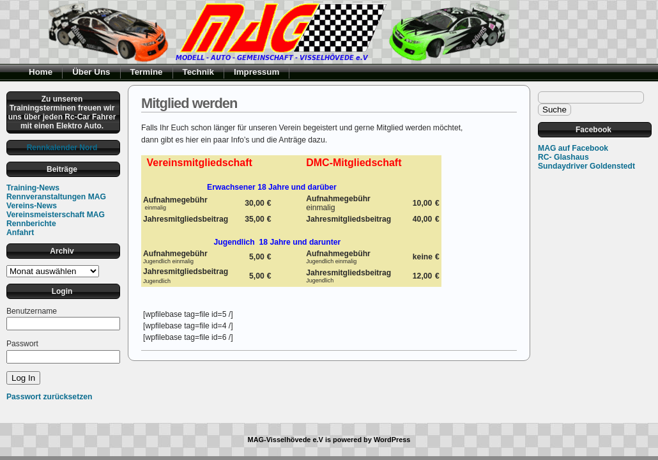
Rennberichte (31, 223)
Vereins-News (31, 205)
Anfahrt (20, 232)
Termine (146, 72)
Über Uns (91, 72)
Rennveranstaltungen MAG (56, 196)
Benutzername (31, 311)
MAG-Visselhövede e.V (285, 439)
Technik (199, 72)
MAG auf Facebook (573, 148)
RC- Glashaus (563, 157)
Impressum (256, 72)
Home (40, 72)
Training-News (32, 187)
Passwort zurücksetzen (49, 396)
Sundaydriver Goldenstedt (586, 166)
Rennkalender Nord (62, 147)
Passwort (22, 343)
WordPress (392, 439)
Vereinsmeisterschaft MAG (55, 214)
